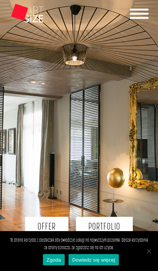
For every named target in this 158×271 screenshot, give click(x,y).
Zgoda (54, 260)
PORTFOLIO (104, 226)
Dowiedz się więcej (93, 260)
